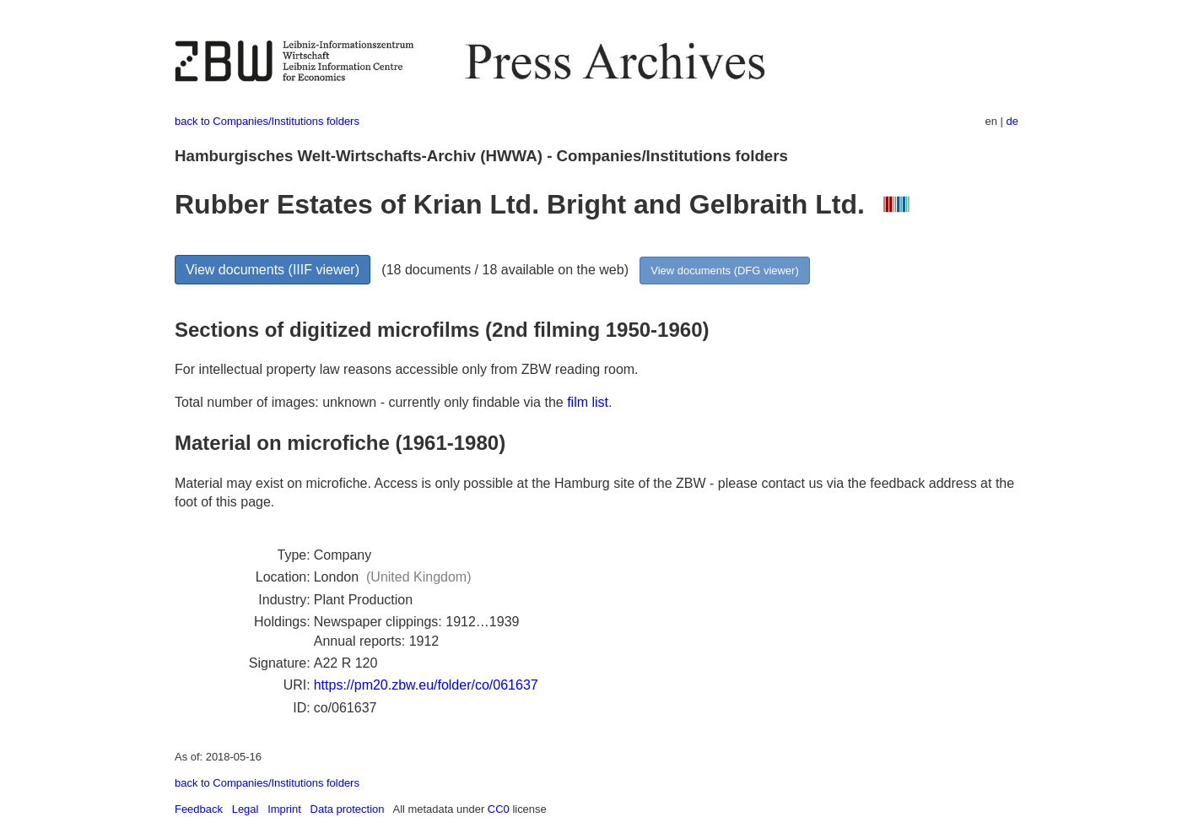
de (1012, 121)
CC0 (499, 809)
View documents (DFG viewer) (724, 270)
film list (587, 402)
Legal (245, 809)
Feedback (199, 809)
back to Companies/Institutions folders (267, 121)
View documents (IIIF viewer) (272, 270)
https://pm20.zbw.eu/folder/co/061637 (426, 685)
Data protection (347, 809)
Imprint (284, 809)
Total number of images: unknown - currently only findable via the (371, 402)
